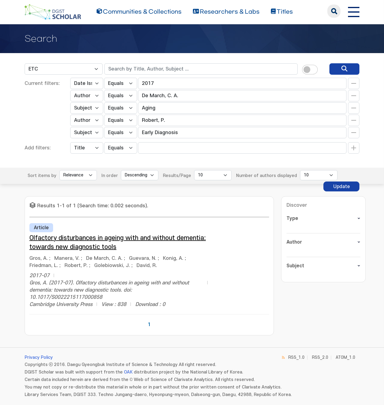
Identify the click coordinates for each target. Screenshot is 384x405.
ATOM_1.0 (345, 357)
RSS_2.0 (320, 357)
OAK (128, 372)
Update (341, 186)
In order (109, 175)
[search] (344, 69)
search (333, 11)
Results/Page (177, 175)
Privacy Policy (39, 357)
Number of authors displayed (266, 175)
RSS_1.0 (296, 357)
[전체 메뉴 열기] (353, 11)
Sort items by (42, 175)
